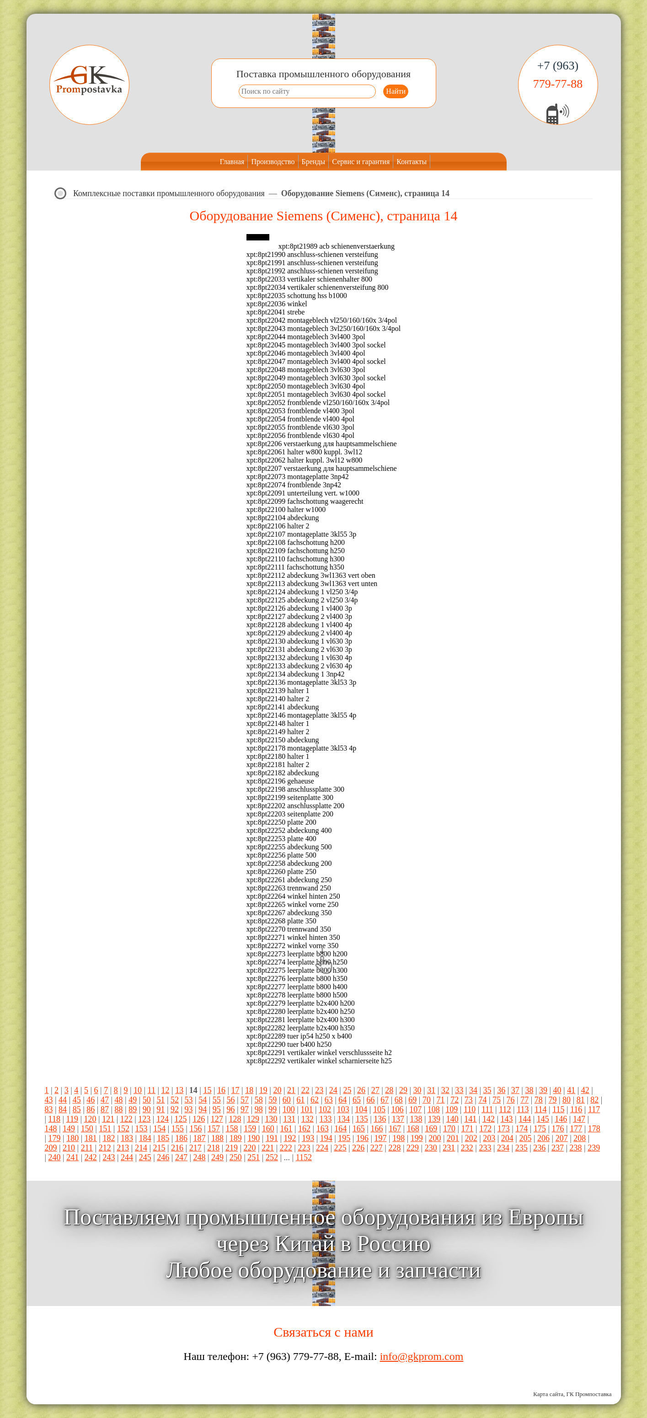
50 (147, 1099)
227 (376, 1147)
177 (576, 1128)
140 (452, 1119)
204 (507, 1138)
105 (379, 1109)
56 (230, 1099)
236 (539, 1147)
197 (380, 1138)
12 (165, 1090)
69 (412, 1099)
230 (431, 1147)
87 (105, 1109)
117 (594, 1109)
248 (199, 1157)
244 (127, 1157)
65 (357, 1099)
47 (105, 1099)
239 (594, 1147)
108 (434, 1109)
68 (399, 1099)
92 (175, 1109)
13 (179, 1090)
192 (290, 1138)
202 (471, 1138)
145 (543, 1119)
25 (347, 1090)
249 (217, 1157)
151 (105, 1128)
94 (202, 1109)
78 (539, 1099)
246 (163, 1157)
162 (304, 1128)
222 (286, 1147)
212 (105, 1147)
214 (141, 1147)
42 (585, 1090)
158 (232, 1128)
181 (91, 1138)
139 (434, 1119)
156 (195, 1128)
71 (441, 1099)
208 (579, 1138)
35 (487, 1090)
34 (473, 1090)
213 (123, 1147)
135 (362, 1119)
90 (147, 1109)
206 (543, 1138)
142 (488, 1119)
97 (245, 1109)
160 (268, 1128)
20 (277, 1090)
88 (119, 1109)
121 (108, 1119)
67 (384, 1099)
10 (138, 1090)
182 (108, 1138)
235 (521, 1147)
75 (496, 1099)
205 (525, 1138)
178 (594, 1128)
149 (69, 1128)
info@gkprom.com (422, 1356)
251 (253, 1157)
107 (415, 1109)
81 (581, 1099)
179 (54, 1138)
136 (380, 1119)
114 (540, 1109)
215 (159, 1147)
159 (250, 1128)
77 (524, 1099)
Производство (272, 161)
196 (362, 1138)
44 (63, 1099)
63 (329, 1099)
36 (501, 1090)
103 (343, 1109)
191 (272, 1138)
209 (51, 1147)
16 (221, 1090)
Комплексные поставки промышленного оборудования (169, 193)
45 (77, 1099)
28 (389, 1090)
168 (413, 1128)
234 (503, 1147)
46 (90, 1099)
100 (289, 1109)
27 (375, 1090)
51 (160, 1099)
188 (217, 1138)
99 (272, 1109)
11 (151, 1090)
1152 (304, 1157)
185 (163, 1138)
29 (403, 1090)
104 (361, 1109)
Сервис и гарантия (361, 161)
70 (426, 1099)
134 (343, 1119)
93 (189, 1109)
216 (177, 1147)
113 (523, 1109)
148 (51, 1128)
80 (566, 1099)
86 (90, 1109)
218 (213, 1147)
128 (235, 1119)
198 (398, 1138)
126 (198, 1119)
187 (199, 1138)
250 (236, 1157)
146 (561, 1119)
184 (145, 1138)
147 (579, 1119)
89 (132, 1109)
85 (77, 1109)
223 (304, 1147)
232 (467, 1147)
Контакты (411, 161)
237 (557, 1147)
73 (469, 1099)
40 (557, 1090)
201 (453, 1138)
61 (300, 1099)
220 (250, 1147)
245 (145, 1157)
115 (558, 1109)
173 (503, 1128)
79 (552, 1099)
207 (562, 1138)
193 (308, 1138)
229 (412, 1147)
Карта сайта (548, 1394)
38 (529, 1090)
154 (159, 1128)
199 (417, 1138)
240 (54, 1157)
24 (333, 1090)
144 (525, 1119)
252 (272, 1157)
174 (521, 1128)
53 (189, 1099)
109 (451, 1109)
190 (253, 1138)
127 (217, 1119)
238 (576, 1147)
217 (195, 1147)
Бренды (314, 161)
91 (160, 1109)
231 (449, 1147)
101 (306, 1109)
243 (108, 1157)
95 (217, 1109)
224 (322, 1147)
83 (49, 1109)
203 (489, 1138)
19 (263, 1090)
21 (291, 1090)
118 (54, 1119)
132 (307, 1119)
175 (540, 1128)
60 (287, 1099)
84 (63, 1109)
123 (144, 1119)
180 (72, 1138)
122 (126, 1119)
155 (177, 1128)
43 (49, 1099)
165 (359, 1128)
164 (340, 1128)
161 (286, 1128)
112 (505, 1109)
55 (217, 1099)
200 (434, 1138)
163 (322, 1128)
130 (271, 1119)
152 (123, 1128)
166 (376, 1128)
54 (202, 1099)
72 (454, 1099)
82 (594, 1099)
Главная (232, 161)
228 (394, 1147)
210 (69, 1147)
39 (543, 1090)
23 (319, 1090)
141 (470, 1119)
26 (361, 1090)
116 (576, 1109)
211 (87, 1147)
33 (459, 1090)
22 (305, 1090)
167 (395, 1128)
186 (181, 1138)
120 (90, 1119)
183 (127, 1138)
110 (470, 1109)
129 (253, 1119)
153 (141, 1128)
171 (467, 1128)
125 (181, 1119)
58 (259, 1099)
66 (371, 1099)
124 (162, 1119)
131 (289, 1119)
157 (214, 1128)
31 (431, 1090)
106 (397, 1109)
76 (511, 1099)
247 (181, 1157)
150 (87, 1128)
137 (398, 1119)
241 (72, 1157)
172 (485, 1128)
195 (344, 1138)
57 (245, 1099)
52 (175, 1099)
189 (236, 1138)
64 (342, 1099)
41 (571, 1090)
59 (272, 1099)
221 (268, 1147)
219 (231, 1147)
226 (358, 1147)
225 (340, 1147)
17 (235, 1090)
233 (485, 1147)
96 (230, 1109)
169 (431, 1128)
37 (515, 1090)
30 (417, 1090)
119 (72, 1119)
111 (487, 1109)
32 (445, 1090)
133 (325, 1119)
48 (119, 1099)
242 (91, 1157)
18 (249, 1090)
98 (259, 1109)
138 (416, 1119)
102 (325, 1109)
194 (326, 1138)
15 (207, 1090)
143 (507, 1119)
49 (132, 1099)
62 (314, 1099)
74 (482, 1099)
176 (558, 1128)
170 (449, 1128)
